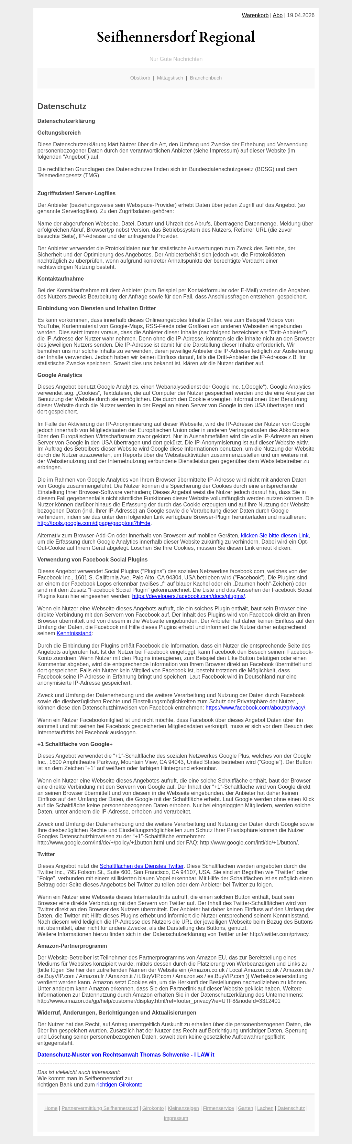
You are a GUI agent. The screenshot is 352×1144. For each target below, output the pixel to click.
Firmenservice (218, 1108)
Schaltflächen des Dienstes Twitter (141, 866)
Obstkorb (140, 78)
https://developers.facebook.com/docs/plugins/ (188, 596)
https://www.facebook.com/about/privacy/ (255, 708)
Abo (278, 15)
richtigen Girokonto (119, 1085)
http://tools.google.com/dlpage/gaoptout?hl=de (94, 523)
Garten (245, 1108)
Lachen (265, 1108)
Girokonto (153, 1108)
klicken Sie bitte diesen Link (275, 535)
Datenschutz (291, 1108)
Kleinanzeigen (183, 1108)
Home (50, 1108)
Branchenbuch (206, 78)
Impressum (176, 1118)
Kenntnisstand (74, 633)
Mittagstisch (170, 78)
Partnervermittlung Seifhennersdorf (100, 1108)
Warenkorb (255, 15)
